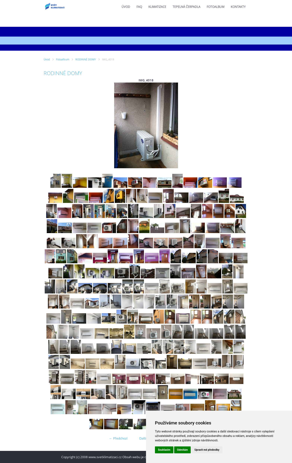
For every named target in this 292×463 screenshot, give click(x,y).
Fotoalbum (215, 7)
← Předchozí (118, 438)
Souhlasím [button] (164, 449)
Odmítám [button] (182, 449)
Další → (144, 438)
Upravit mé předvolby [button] (206, 449)
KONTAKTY (238, 7)
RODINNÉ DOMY (85, 59)
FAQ (139, 7)
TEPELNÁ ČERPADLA (186, 7)
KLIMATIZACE (157, 7)
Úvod (126, 7)
